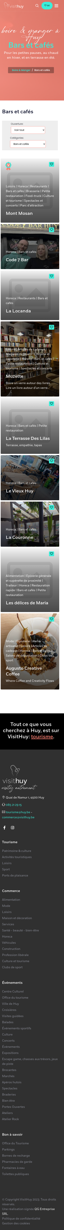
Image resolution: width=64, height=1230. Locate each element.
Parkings (8, 1150)
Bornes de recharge (16, 1156)
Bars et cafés (15, 191)
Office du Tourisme (15, 1143)
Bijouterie (23, 641)
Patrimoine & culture (16, 851)
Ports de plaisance (15, 876)
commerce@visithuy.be (18, 817)
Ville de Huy (10, 1004)
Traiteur (11, 586)
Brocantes (9, 1070)
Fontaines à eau (13, 1168)
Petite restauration (19, 364)
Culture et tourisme (15, 961)
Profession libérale (15, 955)
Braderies (9, 1095)
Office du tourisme (15, 998)
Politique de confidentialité (21, 1219)
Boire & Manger (21, 70)
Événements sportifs (16, 1028)
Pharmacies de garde (17, 1162)
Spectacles (9, 1089)
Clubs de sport (12, 967)
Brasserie (33, 191)
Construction (11, 949)
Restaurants (38, 186)
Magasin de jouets (19, 354)
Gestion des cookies (16, 1223)
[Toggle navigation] (56, 6)
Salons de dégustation (21, 656)
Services (8, 924)
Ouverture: (17, 124)
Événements (11, 1047)
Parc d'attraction (31, 206)
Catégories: (17, 138)
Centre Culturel (13, 992)
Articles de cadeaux (31, 349)
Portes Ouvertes (13, 1107)
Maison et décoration (17, 918)
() (47, 5)
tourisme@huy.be (18, 812)
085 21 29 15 (14, 805)
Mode (10, 641)
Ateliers (7, 1113)
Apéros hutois (12, 1082)
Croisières (9, 1010)
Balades (7, 1022)
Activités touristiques (17, 857)
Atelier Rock (10, 1119)
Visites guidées (13, 1016)
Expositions (10, 1053)
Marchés (8, 1076)
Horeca (23, 186)
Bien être (8, 1101)
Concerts (8, 1041)
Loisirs (10, 186)
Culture (7, 1035)
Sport (6, 869)
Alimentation (15, 576)
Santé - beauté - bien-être (20, 931)
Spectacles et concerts (36, 368)
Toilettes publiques (15, 1174)
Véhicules (9, 943)
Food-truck (33, 196)
